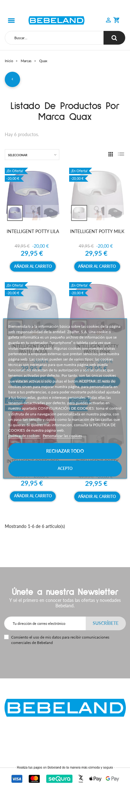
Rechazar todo (65, 451)
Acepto (65, 468)
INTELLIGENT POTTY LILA (33, 231)
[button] (108, 21)
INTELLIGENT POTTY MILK (97, 231)
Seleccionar (17, 155)
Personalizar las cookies (62, 435)
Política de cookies (24, 435)
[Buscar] (54, 38)
